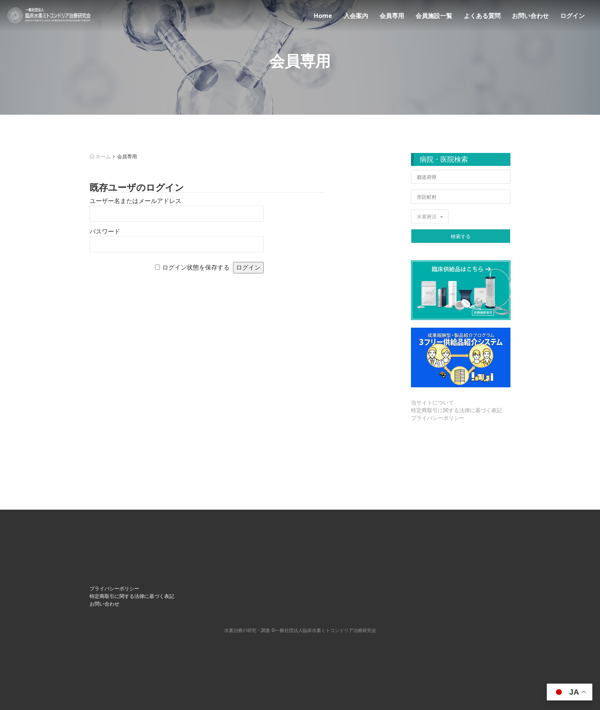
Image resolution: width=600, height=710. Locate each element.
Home (323, 15)
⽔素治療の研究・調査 (247, 630)
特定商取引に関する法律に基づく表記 (456, 410)
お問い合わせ (530, 15)
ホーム (100, 156)
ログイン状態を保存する (196, 267)
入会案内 (356, 15)
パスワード (105, 231)
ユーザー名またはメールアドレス (135, 201)
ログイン (572, 15)
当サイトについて (432, 402)
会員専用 (392, 15)
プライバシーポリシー (438, 417)
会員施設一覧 (434, 15)
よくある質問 (482, 15)
